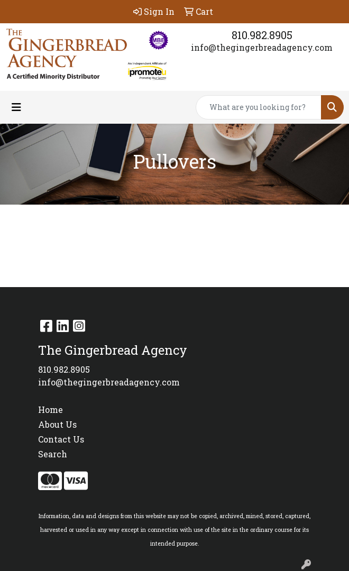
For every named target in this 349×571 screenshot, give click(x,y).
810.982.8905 (262, 35)
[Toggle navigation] (16, 107)
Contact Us (61, 439)
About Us (57, 424)
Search (52, 453)
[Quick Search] (259, 107)
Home (50, 409)
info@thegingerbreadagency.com (262, 47)
